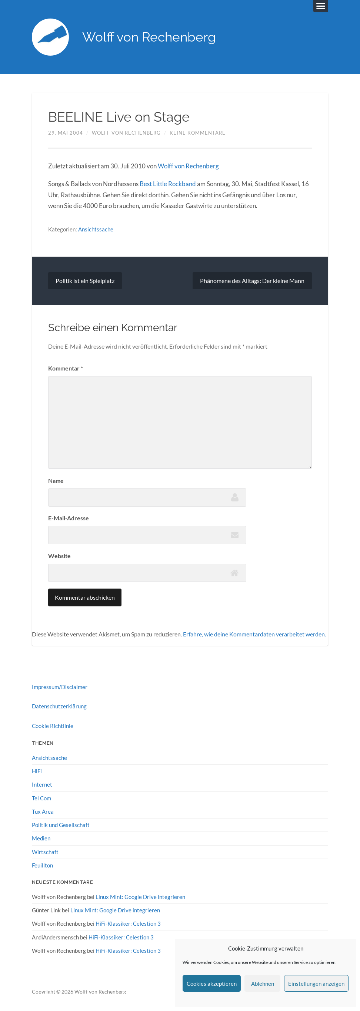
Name (56, 480)
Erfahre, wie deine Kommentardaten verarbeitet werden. (254, 634)
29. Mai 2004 (65, 133)
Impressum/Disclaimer (59, 687)
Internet (42, 784)
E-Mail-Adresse (68, 517)
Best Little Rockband (168, 184)
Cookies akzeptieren (212, 983)
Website (59, 555)
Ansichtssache (95, 229)
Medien (41, 838)
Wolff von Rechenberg (149, 37)
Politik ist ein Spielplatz (85, 280)
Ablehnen (262, 983)
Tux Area (43, 811)
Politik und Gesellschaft (61, 824)
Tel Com (41, 798)
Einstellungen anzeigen (316, 983)
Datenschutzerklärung (59, 706)
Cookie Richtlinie (52, 725)
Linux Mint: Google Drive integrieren (140, 896)
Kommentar (65, 368)
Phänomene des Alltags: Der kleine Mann (252, 280)
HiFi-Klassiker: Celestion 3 (128, 923)
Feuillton (42, 865)
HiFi (37, 771)
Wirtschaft (45, 852)
